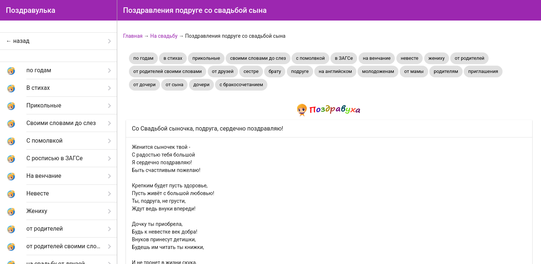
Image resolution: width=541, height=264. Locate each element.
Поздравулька (30, 10)
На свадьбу (163, 36)
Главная (132, 36)
